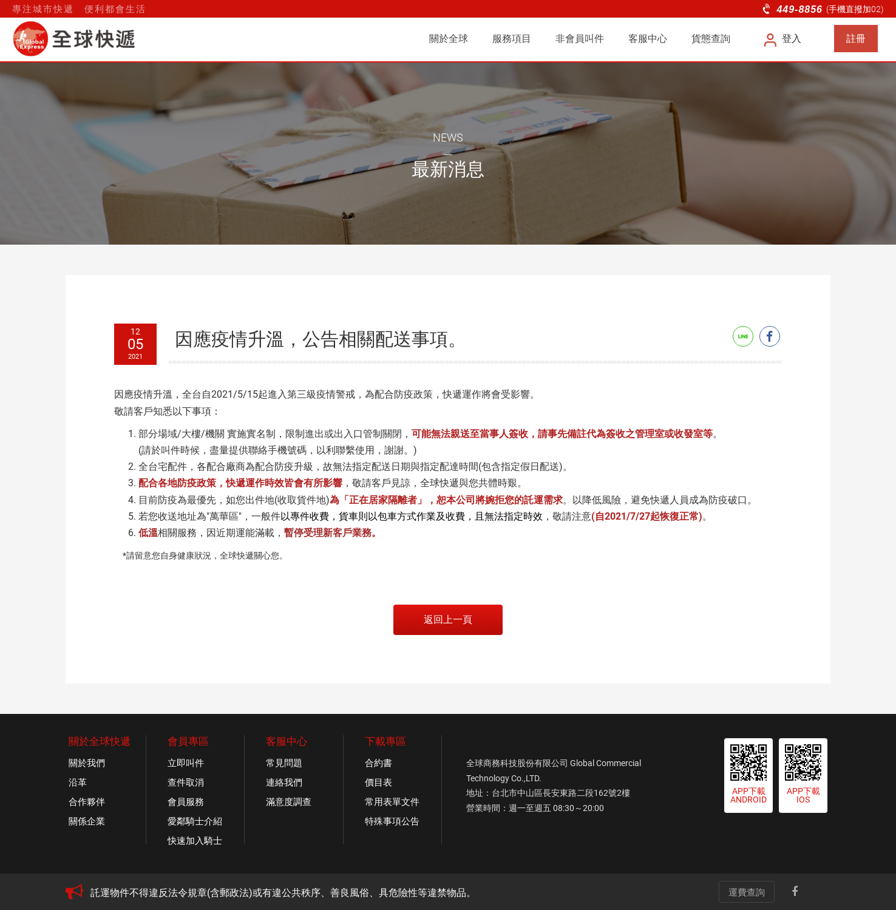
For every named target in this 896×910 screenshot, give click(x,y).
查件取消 (186, 782)
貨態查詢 (710, 38)
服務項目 (511, 38)
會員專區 (188, 741)
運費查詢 (746, 892)
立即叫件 (186, 763)
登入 (783, 38)
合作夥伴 (87, 801)
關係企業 (87, 821)
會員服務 (186, 801)
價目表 (378, 782)
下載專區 (385, 741)
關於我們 (87, 763)
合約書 (378, 763)
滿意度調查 (288, 801)
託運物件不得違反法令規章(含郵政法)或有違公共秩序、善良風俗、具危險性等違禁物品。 (283, 892)
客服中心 (647, 38)
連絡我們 (284, 782)
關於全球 (448, 38)
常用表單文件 (392, 801)
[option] (384, 893)
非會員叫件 (579, 38)
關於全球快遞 (100, 741)
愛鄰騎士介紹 (195, 821)
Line (743, 336)
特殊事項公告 (392, 821)
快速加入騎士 (195, 840)
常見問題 (284, 763)
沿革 (78, 782)
